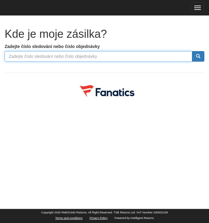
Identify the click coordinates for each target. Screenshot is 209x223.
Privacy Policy (98, 218)
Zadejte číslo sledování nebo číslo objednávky (52, 46)
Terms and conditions (68, 218)
